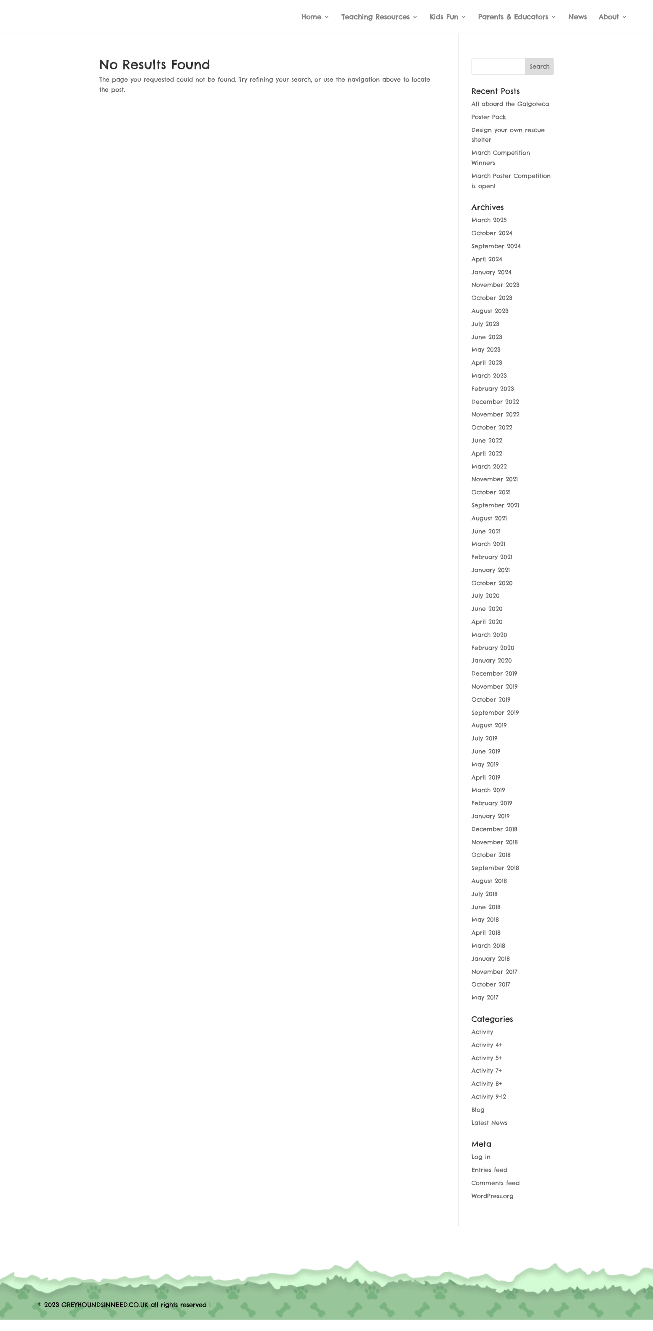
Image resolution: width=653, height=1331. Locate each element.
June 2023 (487, 337)
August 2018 (489, 881)
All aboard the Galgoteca (510, 104)
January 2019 (491, 816)
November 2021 (495, 479)
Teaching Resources (375, 17)
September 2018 (495, 868)
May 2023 (486, 349)
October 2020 (492, 583)
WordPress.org (493, 1196)
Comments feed (496, 1183)
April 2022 (487, 453)
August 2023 (490, 311)
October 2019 (491, 699)
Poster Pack (489, 117)
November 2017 (494, 972)
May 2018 (485, 919)
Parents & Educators (513, 17)
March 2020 (489, 635)
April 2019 (486, 777)
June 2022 (487, 440)
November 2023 (496, 285)
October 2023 (492, 298)
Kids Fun (444, 17)
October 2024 (492, 233)
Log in (481, 1157)
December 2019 (494, 673)
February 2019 (492, 803)
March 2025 (489, 220)
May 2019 (485, 764)
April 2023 (487, 362)
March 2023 (489, 375)
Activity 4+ (487, 1045)
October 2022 (492, 427)
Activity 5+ (487, 1058)
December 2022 (495, 402)
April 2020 (487, 622)
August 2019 (489, 725)
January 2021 (491, 570)
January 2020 (492, 660)
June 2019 (486, 751)
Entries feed (489, 1170)
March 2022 (489, 466)
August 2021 (489, 518)
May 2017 (485, 997)
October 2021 (491, 492)
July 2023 (485, 324)
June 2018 (486, 907)
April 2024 (487, 259)
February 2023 (493, 388)
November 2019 (495, 686)
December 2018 (494, 829)
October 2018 (491, 855)
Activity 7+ (487, 1070)
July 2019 (485, 738)
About (609, 17)
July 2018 (485, 894)
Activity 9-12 (489, 1096)
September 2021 (495, 505)
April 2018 (486, 932)
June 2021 (486, 531)
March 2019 (488, 790)
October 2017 (491, 984)
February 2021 (492, 557)
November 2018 (495, 842)
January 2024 (492, 272)
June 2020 (487, 608)
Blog (478, 1110)
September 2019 (495, 712)
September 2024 (496, 246)
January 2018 (491, 958)
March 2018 (488, 945)
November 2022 (496, 414)
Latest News (489, 1123)
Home (311, 17)
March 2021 (488, 544)
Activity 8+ (487, 1083)
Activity (482, 1032)
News (577, 17)
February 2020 (493, 648)
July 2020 (486, 595)
